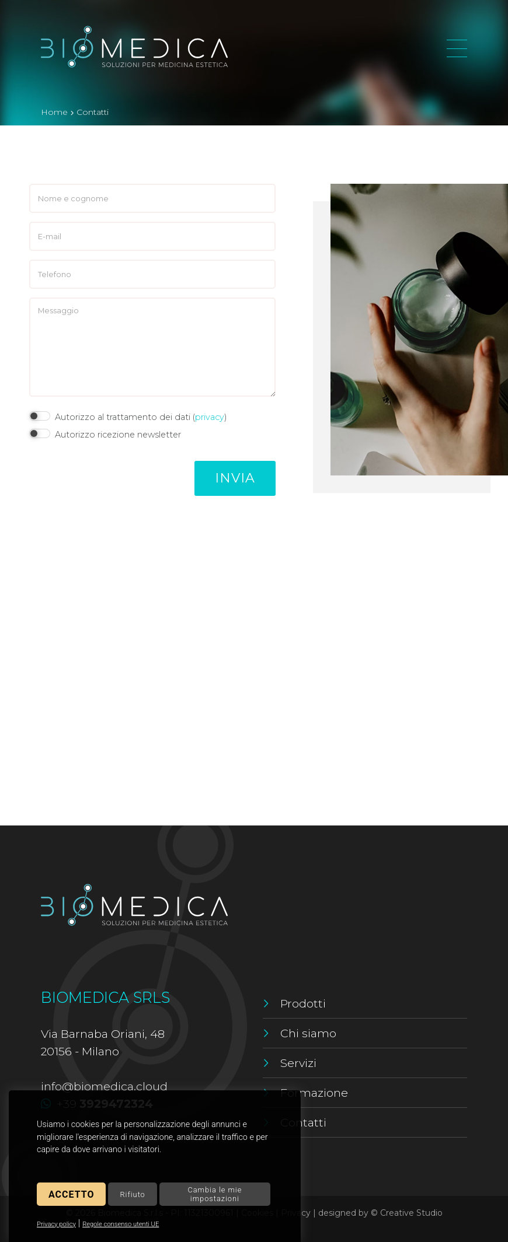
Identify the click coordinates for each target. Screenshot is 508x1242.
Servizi (298, 1063)
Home (54, 112)
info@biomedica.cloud (104, 1086)
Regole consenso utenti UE (120, 1224)
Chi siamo (308, 1033)
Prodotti (303, 1003)
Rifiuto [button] (132, 1194)
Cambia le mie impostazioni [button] (214, 1194)
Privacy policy (56, 1224)
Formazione (314, 1093)
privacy (209, 417)
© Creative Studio (407, 1213)
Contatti (303, 1122)
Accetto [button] (71, 1194)
